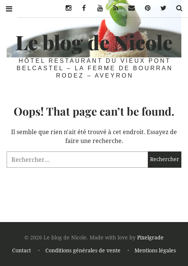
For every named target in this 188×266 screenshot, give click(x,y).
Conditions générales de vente (83, 250)
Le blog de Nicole (94, 42)
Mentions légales (155, 250)
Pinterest (145, 8)
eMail (129, 8)
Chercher (177, 8)
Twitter (161, 8)
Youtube (97, 8)
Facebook (81, 8)
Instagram (66, 8)
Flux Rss (113, 8)
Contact (21, 250)
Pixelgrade (150, 237)
